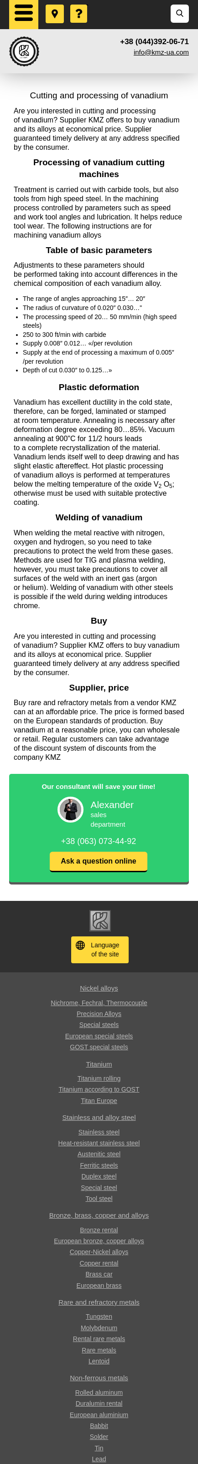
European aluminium (99, 1414)
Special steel (99, 1187)
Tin (99, 1448)
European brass (99, 1285)
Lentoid (99, 1361)
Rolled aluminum (99, 1392)
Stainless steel (99, 1132)
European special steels (99, 1036)
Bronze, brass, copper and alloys (99, 1215)
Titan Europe (99, 1100)
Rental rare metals (99, 1338)
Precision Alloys (99, 1013)
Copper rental (99, 1263)
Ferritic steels (99, 1165)
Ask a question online (98, 861)
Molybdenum (99, 1328)
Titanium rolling (99, 1078)
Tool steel (98, 1198)
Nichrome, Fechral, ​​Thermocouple (99, 1002)
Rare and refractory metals (99, 1302)
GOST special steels (99, 1047)
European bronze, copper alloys (99, 1241)
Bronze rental (99, 1230)
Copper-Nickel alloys (99, 1252)
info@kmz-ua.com (161, 52)
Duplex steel (98, 1176)
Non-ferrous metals (99, 1378)
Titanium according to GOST (99, 1089)
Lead (99, 1459)
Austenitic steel (99, 1154)
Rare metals (99, 1350)
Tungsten (99, 1316)
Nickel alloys (99, 988)
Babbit (99, 1425)
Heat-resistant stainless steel (99, 1143)
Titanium (99, 1064)
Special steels (99, 1024)
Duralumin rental (99, 1403)
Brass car (98, 1274)
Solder (99, 1436)
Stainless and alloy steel (99, 1117)
